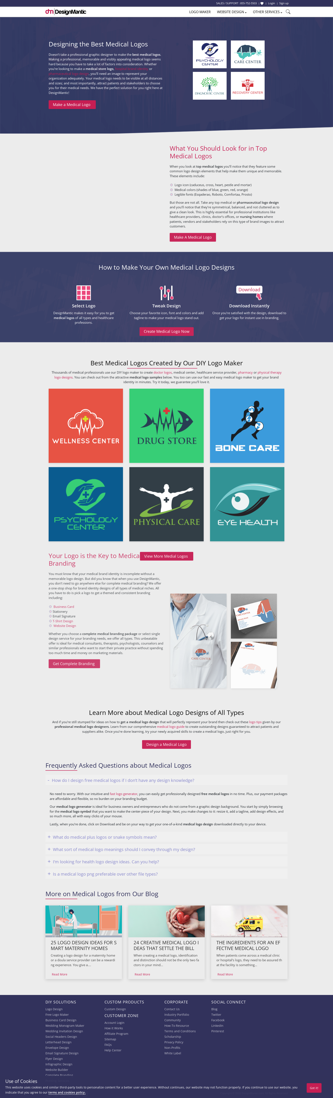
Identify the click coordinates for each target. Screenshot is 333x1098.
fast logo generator (123, 794)
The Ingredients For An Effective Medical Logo (248, 945)
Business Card (64, 539)
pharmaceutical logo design (69, 73)
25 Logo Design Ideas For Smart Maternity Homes (84, 945)
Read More (59, 974)
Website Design (65, 559)
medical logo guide (171, 758)
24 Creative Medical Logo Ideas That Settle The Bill (166, 945)
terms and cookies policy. (67, 1092)
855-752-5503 (248, 3)
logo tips (255, 753)
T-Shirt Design (63, 554)
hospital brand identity (131, 69)
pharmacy (245, 483)
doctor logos (163, 483)
